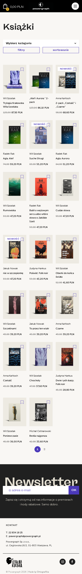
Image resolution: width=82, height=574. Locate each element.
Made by (38, 572)
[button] (41, 43)
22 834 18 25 (16, 532)
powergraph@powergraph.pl (25, 536)
